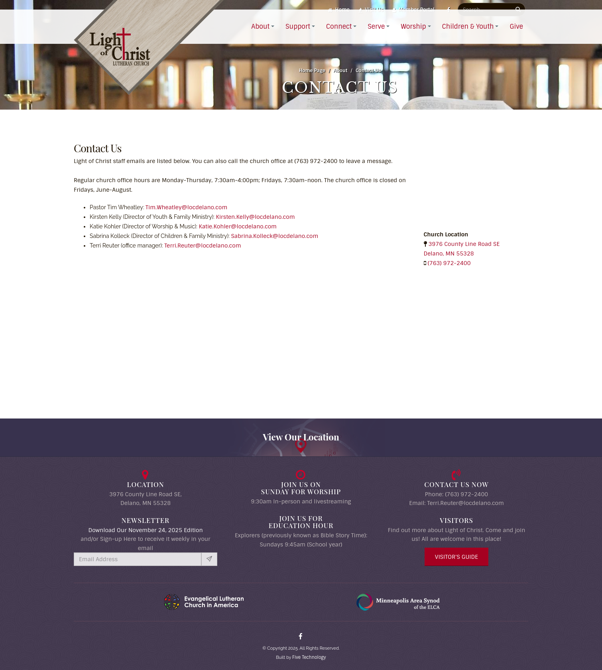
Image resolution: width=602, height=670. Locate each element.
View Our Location (301, 437)
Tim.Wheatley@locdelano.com (186, 207)
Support (297, 36)
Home (339, 9)
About (260, 36)
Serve (376, 36)
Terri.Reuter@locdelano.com (202, 245)
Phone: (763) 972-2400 (456, 494)
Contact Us (368, 70)
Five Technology (309, 657)
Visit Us (371, 9)
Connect (339, 36)
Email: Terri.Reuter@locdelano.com (456, 503)
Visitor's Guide (456, 556)
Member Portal (413, 9)
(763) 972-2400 (449, 263)
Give (516, 36)
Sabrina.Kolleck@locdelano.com (274, 236)
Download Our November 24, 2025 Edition (145, 530)
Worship (413, 36)
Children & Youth (468, 36)
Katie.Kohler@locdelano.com (238, 226)
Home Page (312, 70)
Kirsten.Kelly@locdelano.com (255, 216)
